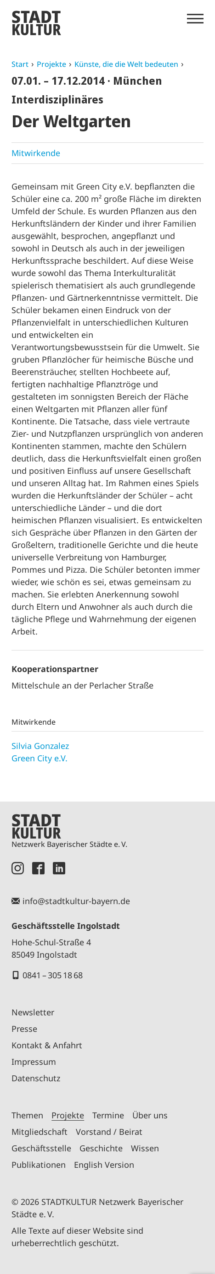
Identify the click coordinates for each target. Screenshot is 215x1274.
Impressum (33, 1061)
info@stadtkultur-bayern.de (76, 900)
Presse (24, 1028)
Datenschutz (35, 1078)
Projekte (51, 64)
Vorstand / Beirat (109, 1131)
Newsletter (32, 1012)
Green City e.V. (39, 758)
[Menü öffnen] (195, 19)
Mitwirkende (35, 152)
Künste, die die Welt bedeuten (126, 64)
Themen (27, 1115)
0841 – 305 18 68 (53, 975)
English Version (104, 1164)
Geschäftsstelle (41, 1148)
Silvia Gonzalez (40, 745)
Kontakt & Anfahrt (46, 1045)
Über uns (150, 1115)
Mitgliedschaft (39, 1131)
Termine (108, 1115)
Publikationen (38, 1164)
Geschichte (101, 1148)
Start (19, 64)
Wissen (145, 1148)
